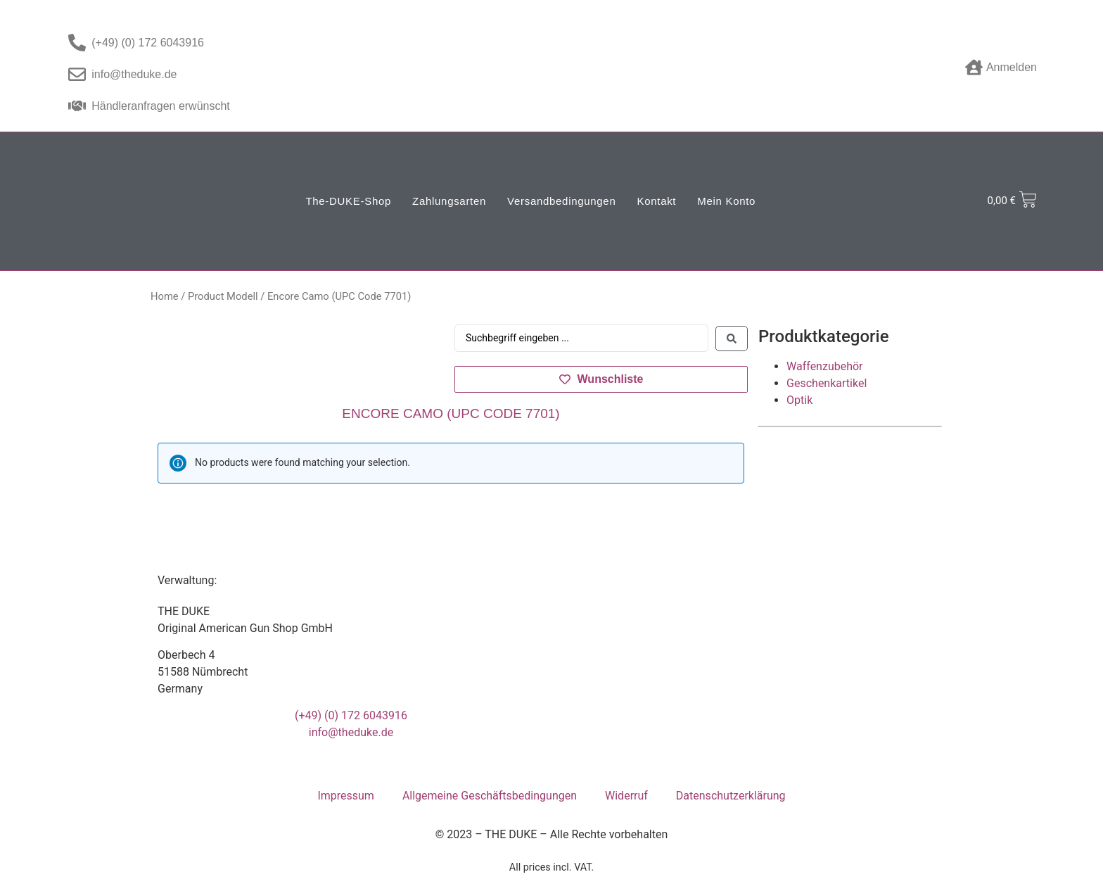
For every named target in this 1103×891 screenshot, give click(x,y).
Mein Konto (726, 201)
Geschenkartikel (826, 383)
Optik (799, 400)
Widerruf (626, 795)
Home (165, 296)
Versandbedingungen (561, 201)
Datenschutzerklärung (731, 795)
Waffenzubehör (824, 366)
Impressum (345, 795)
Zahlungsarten (449, 201)
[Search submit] (731, 338)
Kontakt (656, 201)
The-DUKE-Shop (348, 201)
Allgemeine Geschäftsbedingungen (489, 795)
